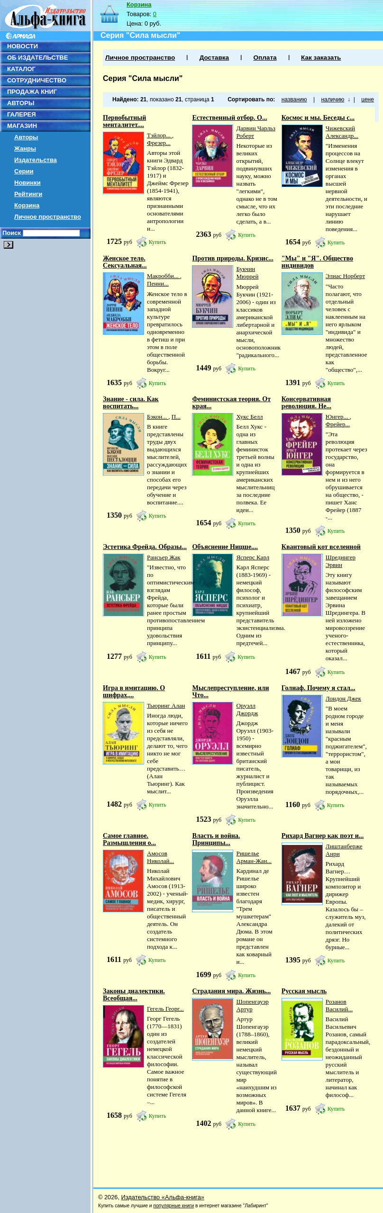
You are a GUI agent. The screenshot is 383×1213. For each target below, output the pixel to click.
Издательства (35, 159)
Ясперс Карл (252, 557)
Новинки (27, 182)
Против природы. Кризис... (232, 258)
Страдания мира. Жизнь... (231, 991)
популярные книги (173, 1205)
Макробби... (163, 275)
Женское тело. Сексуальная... (125, 262)
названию (294, 99)
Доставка (214, 57)
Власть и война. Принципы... (216, 839)
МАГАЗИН (22, 125)
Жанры (25, 148)
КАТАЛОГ (21, 68)
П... (176, 416)
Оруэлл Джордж (247, 709)
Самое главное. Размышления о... (129, 839)
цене (367, 99)
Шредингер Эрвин (341, 561)
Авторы (26, 137)
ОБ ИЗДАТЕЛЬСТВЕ (37, 57)
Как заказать (321, 57)
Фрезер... (159, 142)
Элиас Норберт (345, 275)
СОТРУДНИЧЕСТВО (36, 80)
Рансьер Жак (164, 557)
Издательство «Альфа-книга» (162, 1197)
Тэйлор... (159, 135)
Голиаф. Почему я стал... (319, 688)
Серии (24, 171)
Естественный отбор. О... (229, 117)
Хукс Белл (249, 416)
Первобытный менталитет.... (124, 121)
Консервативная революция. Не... (306, 402)
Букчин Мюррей (247, 272)
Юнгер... (338, 416)
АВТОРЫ (20, 103)
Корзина (26, 205)
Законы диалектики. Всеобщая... (134, 995)
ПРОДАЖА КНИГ (32, 91)
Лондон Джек (343, 698)
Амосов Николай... (160, 857)
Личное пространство (47, 216)
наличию (332, 99)
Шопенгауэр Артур (252, 1005)
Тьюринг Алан (166, 705)
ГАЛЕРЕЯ (21, 114)
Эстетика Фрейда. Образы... (145, 546)
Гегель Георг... (165, 1008)
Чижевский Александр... (342, 132)
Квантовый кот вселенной (321, 546)
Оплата (264, 57)
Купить (157, 242)
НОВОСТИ (22, 46)
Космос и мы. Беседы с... (318, 117)
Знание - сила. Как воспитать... (131, 402)
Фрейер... (338, 424)
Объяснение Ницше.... (225, 546)
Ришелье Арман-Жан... (254, 857)
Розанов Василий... (339, 1005)
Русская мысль (304, 991)
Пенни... (158, 283)
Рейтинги (28, 194)
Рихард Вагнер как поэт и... (323, 835)
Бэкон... (157, 416)
